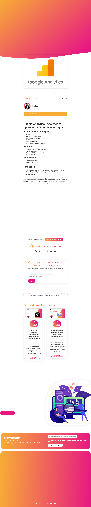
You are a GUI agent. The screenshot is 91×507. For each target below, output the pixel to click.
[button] (56, 98)
